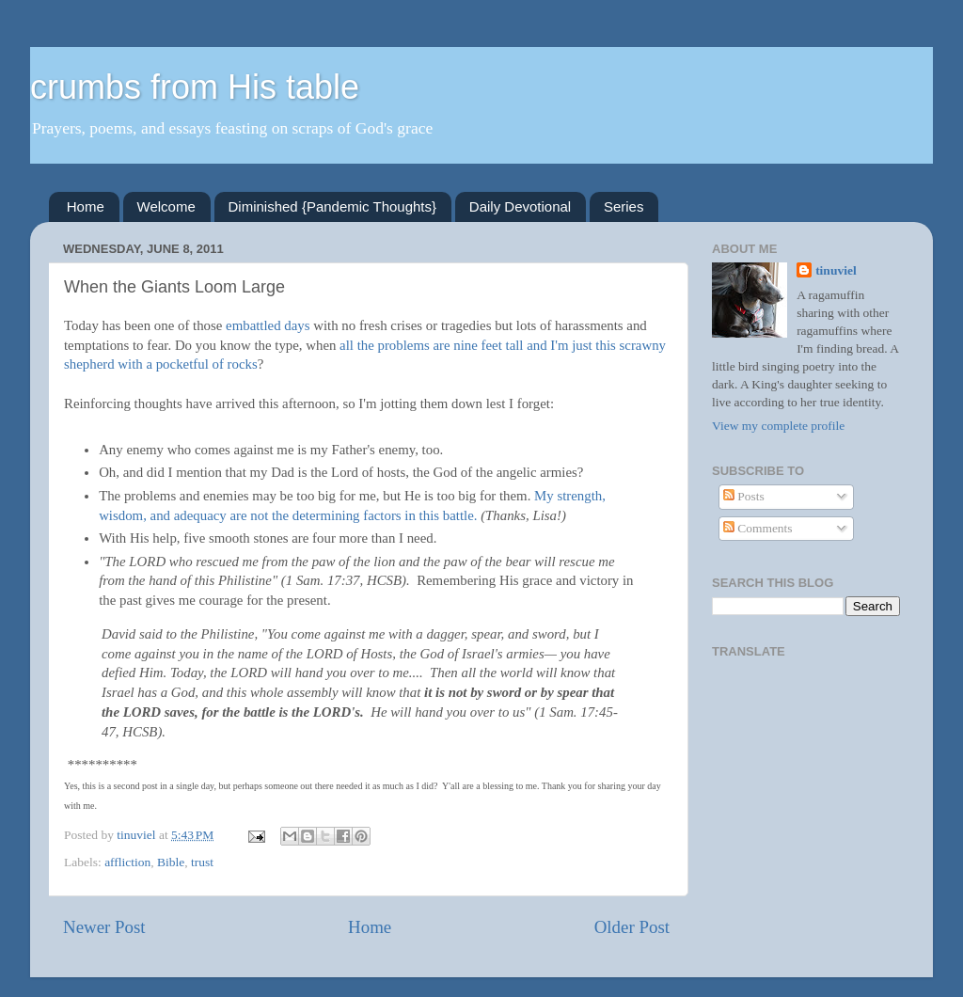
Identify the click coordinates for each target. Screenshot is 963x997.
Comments (758, 528)
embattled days (267, 325)
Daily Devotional (520, 206)
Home (85, 206)
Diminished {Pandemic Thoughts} (333, 206)
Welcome (166, 206)
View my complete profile (778, 426)
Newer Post (104, 927)
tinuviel (836, 270)
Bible (170, 862)
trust (202, 862)
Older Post (632, 927)
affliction (127, 862)
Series (624, 206)
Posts (744, 496)
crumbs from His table (194, 87)
